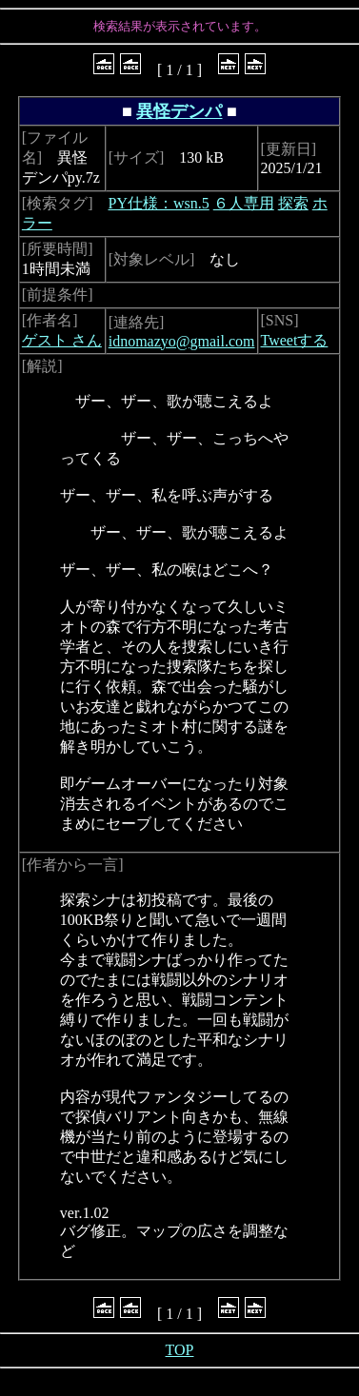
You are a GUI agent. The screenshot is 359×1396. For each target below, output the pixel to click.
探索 (293, 203)
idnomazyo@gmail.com (182, 341)
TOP (180, 1350)
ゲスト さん (62, 340)
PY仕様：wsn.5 (159, 203)
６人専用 (243, 203)
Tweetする (295, 340)
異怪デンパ (179, 111)
